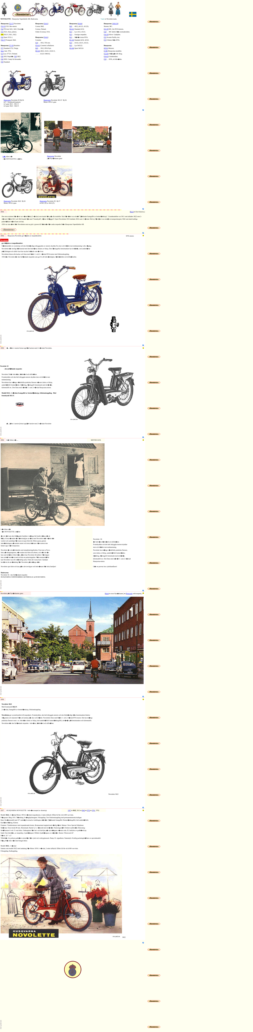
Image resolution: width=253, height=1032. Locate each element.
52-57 (11, 23)
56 (2, 37)
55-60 (106, 54)
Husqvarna (7, 100)
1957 (69, 810)
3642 (83, 810)
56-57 (3, 40)
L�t (4, 156)
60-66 (80, 23)
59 (2, 62)
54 (2, 29)
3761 (93, 810)
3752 (88, 810)
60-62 (38, 51)
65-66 (72, 48)
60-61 (72, 29)
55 (2, 32)
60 (36, 48)
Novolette (13, 590)
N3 (1, 112)
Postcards (129, 593)
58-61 (46, 23)
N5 (1, 165)
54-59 (106, 34)
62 (70, 43)
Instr (2, 51)
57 (2, 48)
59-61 (46, 37)
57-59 (11, 45)
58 (2, 56)
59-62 (106, 56)
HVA (105, 48)
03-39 (106, 29)
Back (132, 212)
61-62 (72, 40)
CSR (105, 51)
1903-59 (115, 23)
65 (70, 45)
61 (70, 32)
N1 (1, 69)
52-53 (3, 26)
